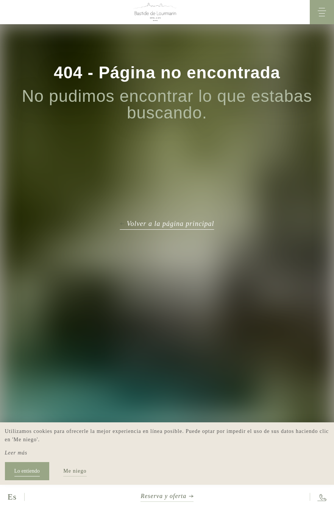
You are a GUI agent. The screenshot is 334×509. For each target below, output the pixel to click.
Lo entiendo (27, 471)
